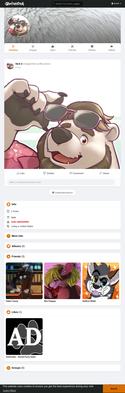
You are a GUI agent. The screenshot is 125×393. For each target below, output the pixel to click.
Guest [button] (116, 3)
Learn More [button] (9, 390)
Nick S (39, 27)
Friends (16, 256)
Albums (16, 246)
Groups (16, 368)
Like (21, 173)
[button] (67, 3)
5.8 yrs (18, 67)
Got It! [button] (114, 388)
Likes (15, 312)
